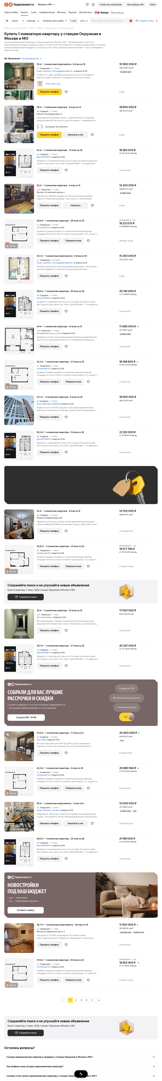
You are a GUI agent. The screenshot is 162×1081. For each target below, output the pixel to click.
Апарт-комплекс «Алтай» (48, 810)
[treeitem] (11, 12)
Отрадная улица (51, 518)
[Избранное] (87, 4)
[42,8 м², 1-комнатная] (20, 561)
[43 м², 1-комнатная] (20, 341)
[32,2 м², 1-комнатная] (20, 376)
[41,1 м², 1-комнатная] (20, 411)
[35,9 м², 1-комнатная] (20, 235)
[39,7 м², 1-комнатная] (20, 660)
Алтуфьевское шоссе (53, 931)
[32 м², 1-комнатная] (20, 200)
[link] (153, 4)
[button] (93, 4)
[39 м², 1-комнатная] (20, 126)
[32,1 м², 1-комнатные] (20, 270)
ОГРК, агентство (52, 84)
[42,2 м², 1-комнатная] (20, 783)
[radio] (75, 1000)
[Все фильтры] (7, 21)
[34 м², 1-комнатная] (20, 165)
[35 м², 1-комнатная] (20, 625)
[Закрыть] (157, 21)
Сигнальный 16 (43, 227)
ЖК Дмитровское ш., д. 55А (49, 333)
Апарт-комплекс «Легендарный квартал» (55, 71)
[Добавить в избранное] (66, 92)
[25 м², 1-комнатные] (20, 83)
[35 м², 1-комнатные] (20, 818)
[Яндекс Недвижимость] (21, 5)
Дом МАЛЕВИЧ (43, 157)
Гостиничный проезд (53, 192)
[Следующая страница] (99, 1000)
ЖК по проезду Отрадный (48, 404)
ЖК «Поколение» (44, 617)
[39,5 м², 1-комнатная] (20, 306)
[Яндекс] (6, 5)
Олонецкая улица (51, 114)
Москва (40, 114)
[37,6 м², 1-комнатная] (20, 747)
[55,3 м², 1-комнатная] (20, 447)
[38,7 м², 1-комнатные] (20, 939)
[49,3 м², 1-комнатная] (20, 853)
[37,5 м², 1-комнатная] (20, 974)
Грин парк (41, 740)
